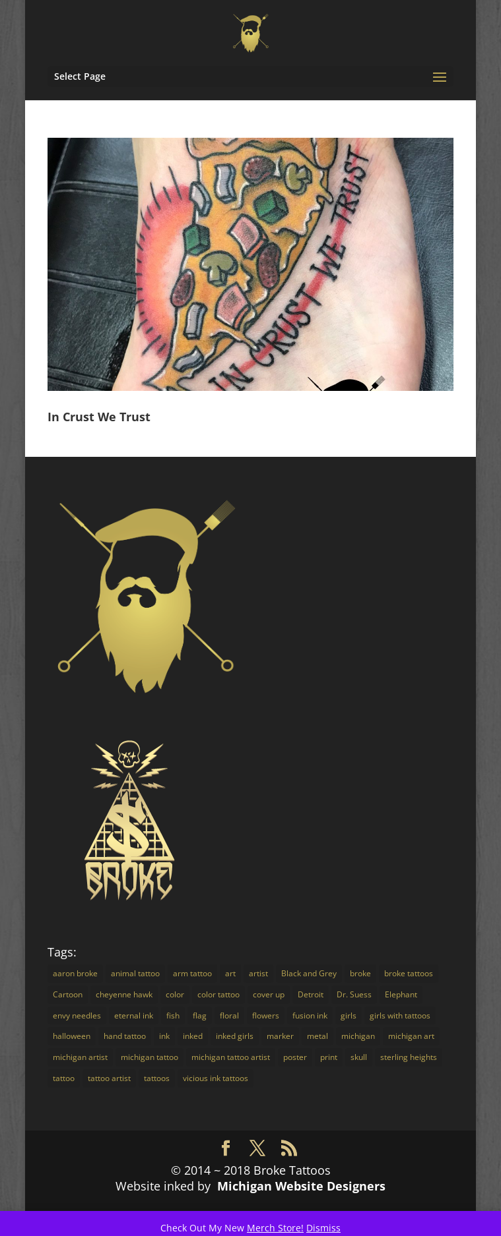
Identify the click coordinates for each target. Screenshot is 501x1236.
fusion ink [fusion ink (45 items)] (309, 1015)
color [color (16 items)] (175, 994)
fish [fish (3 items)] (173, 1015)
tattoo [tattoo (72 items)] (64, 1078)
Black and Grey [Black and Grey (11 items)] (309, 973)
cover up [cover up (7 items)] (268, 994)
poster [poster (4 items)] (295, 1057)
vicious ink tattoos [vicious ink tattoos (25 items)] (215, 1078)
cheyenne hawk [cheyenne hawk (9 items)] (124, 994)
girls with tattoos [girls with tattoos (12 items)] (400, 1015)
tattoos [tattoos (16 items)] (157, 1078)
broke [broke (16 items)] (360, 973)
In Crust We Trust (99, 417)
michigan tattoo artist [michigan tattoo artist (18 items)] (230, 1057)
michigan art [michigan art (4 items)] (411, 1036)
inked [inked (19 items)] (193, 1036)
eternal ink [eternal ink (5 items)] (133, 1015)
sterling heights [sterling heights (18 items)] (408, 1057)
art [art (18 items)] (230, 973)
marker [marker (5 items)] (280, 1036)
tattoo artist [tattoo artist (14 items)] (109, 1078)
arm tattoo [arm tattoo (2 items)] (192, 973)
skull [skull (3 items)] (359, 1057)
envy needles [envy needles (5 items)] (77, 1015)
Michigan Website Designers (301, 1186)
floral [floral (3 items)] (229, 1015)
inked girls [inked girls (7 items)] (234, 1036)
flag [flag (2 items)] (200, 1015)
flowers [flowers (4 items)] (265, 1015)
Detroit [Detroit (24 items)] (310, 994)
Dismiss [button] (323, 1227)
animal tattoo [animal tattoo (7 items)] (135, 973)
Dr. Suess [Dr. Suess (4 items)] (354, 994)
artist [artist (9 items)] (258, 973)
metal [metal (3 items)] (317, 1036)
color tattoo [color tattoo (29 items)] (218, 994)
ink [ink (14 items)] (164, 1036)
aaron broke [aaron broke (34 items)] (75, 973)
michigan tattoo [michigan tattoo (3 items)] (149, 1057)
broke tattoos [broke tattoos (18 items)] (408, 973)
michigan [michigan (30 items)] (358, 1036)
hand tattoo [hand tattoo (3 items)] (125, 1036)
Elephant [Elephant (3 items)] (401, 994)
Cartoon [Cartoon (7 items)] (68, 994)
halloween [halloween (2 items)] (71, 1036)
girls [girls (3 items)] (348, 1015)
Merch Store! (275, 1227)
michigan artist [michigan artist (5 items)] (80, 1057)
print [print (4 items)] (328, 1057)
